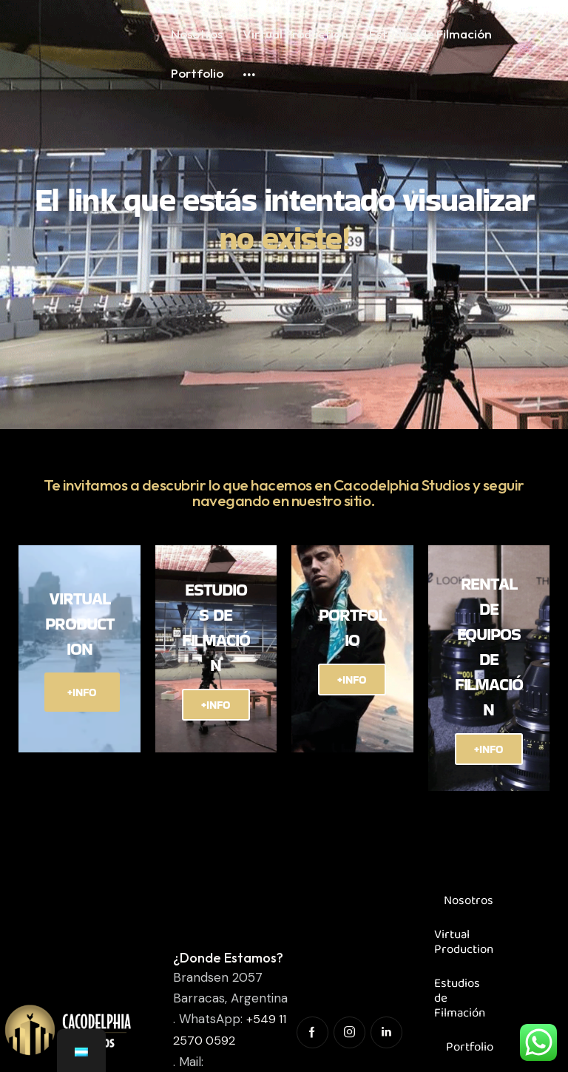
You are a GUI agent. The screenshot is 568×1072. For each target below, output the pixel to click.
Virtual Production (463, 951)
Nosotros (468, 910)
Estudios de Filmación (459, 1007)
